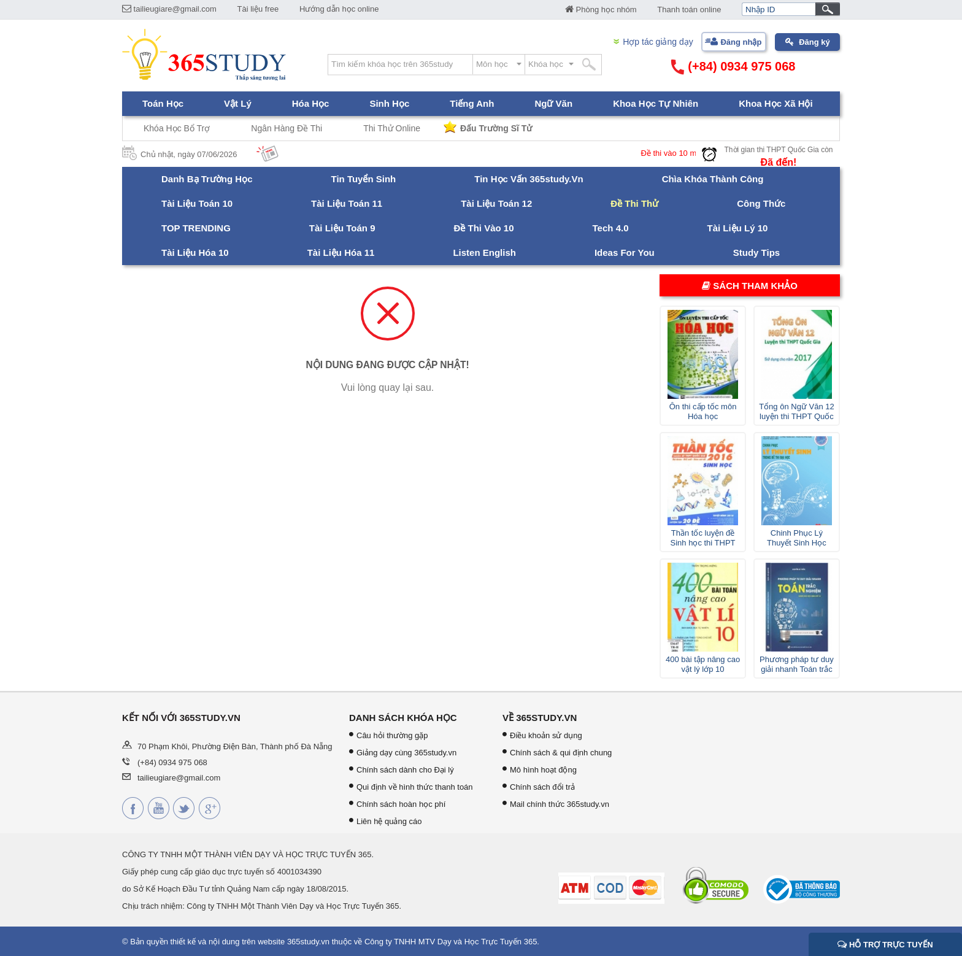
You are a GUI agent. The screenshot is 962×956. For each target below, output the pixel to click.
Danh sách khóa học (403, 717)
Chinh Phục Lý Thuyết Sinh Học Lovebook (796, 538)
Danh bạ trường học (207, 179)
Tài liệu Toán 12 (496, 203)
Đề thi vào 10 (484, 228)
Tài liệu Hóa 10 (195, 252)
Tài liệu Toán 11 (346, 203)
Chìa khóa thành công (713, 179)
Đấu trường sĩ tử (496, 128)
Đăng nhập (740, 42)
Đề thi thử (634, 203)
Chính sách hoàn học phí (400, 804)
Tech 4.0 (611, 228)
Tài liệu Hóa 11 (341, 252)
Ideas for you (625, 252)
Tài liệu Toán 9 (342, 228)
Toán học (162, 103)
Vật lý (238, 103)
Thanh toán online (689, 9)
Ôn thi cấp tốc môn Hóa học (703, 411)
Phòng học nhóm (601, 9)
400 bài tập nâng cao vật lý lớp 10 (703, 664)
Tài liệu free (258, 8)
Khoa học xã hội (776, 103)
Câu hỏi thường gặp (392, 735)
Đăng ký (814, 42)
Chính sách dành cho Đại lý (405, 769)
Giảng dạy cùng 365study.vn (406, 752)
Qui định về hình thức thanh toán (414, 787)
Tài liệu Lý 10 (737, 228)
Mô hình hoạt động (543, 769)
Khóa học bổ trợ (177, 128)
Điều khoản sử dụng (546, 735)
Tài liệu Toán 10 (197, 203)
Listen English (484, 252)
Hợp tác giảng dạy (658, 42)
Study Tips (756, 252)
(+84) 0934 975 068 (733, 67)
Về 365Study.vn (539, 717)
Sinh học (389, 103)
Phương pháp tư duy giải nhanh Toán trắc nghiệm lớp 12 (797, 664)
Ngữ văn (553, 103)
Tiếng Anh (472, 103)
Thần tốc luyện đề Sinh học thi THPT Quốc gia (703, 538)
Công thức (761, 203)
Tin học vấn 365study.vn (528, 179)
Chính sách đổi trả (542, 787)
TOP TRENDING (196, 228)
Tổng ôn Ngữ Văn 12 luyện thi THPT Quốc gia (796, 412)
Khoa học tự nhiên (655, 103)
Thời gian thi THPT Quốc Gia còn (779, 149)
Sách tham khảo (750, 285)
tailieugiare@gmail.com (169, 8)
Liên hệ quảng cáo (389, 821)
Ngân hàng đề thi (286, 128)
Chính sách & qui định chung (561, 752)
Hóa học (310, 103)
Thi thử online (391, 128)
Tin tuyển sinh (363, 179)
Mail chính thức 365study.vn (559, 804)
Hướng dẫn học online (339, 8)
